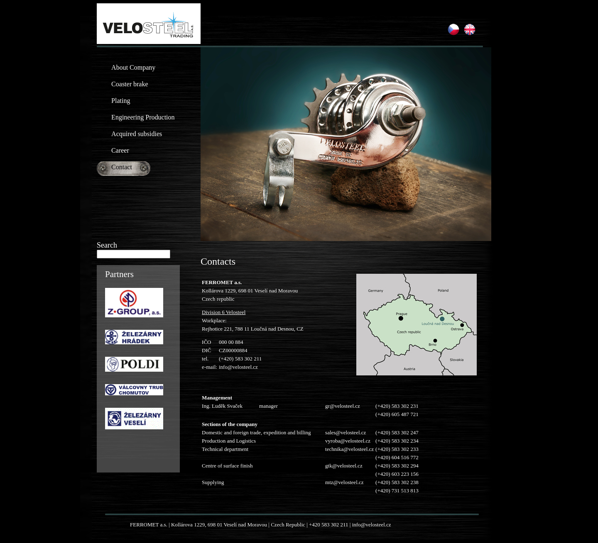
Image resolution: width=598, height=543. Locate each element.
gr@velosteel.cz (342, 406)
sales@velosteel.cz (345, 432)
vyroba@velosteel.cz (347, 441)
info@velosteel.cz (238, 367)
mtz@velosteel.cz (344, 482)
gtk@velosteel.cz (344, 466)
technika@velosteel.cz (349, 449)
